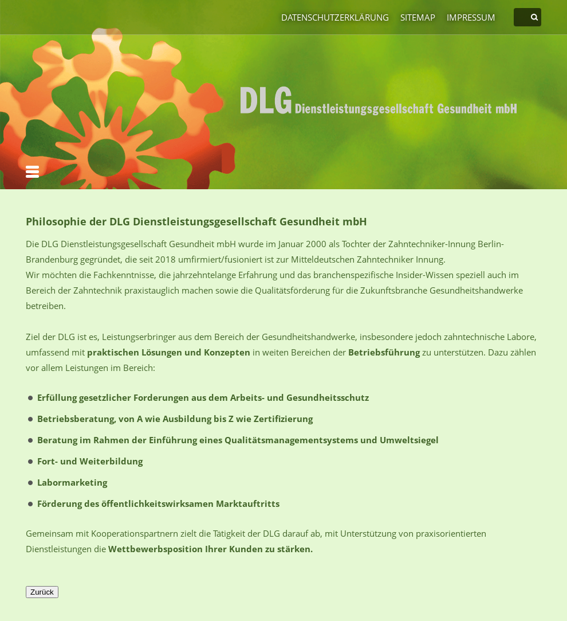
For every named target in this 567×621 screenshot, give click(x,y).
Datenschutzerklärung (335, 17)
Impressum (471, 17)
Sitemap (417, 17)
